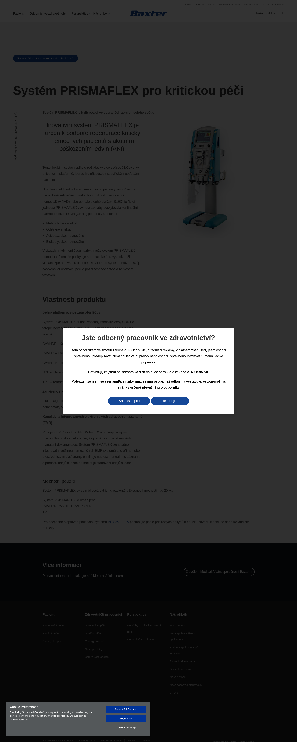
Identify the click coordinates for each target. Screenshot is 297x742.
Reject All (126, 718)
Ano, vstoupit (128, 401)
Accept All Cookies (126, 709)
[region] (78, 719)
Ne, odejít (169, 401)
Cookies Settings (126, 727)
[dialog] (148, 371)
